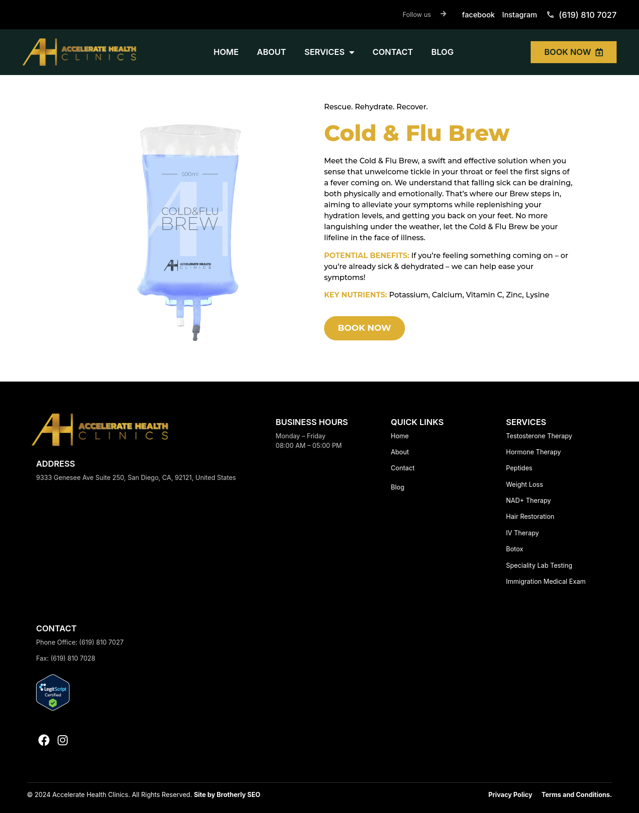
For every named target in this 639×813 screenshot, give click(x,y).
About (400, 452)
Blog (398, 487)
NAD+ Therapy (528, 500)
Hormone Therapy (533, 452)
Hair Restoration (530, 516)
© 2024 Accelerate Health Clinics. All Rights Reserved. (110, 794)
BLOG (442, 52)
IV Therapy (522, 533)
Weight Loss (524, 484)
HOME (226, 52)
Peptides (519, 468)
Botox (514, 549)
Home (400, 436)
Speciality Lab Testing (539, 565)
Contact (403, 468)
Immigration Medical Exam (546, 581)
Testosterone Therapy (539, 436)
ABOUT (271, 52)
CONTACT (393, 52)
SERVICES (329, 52)
